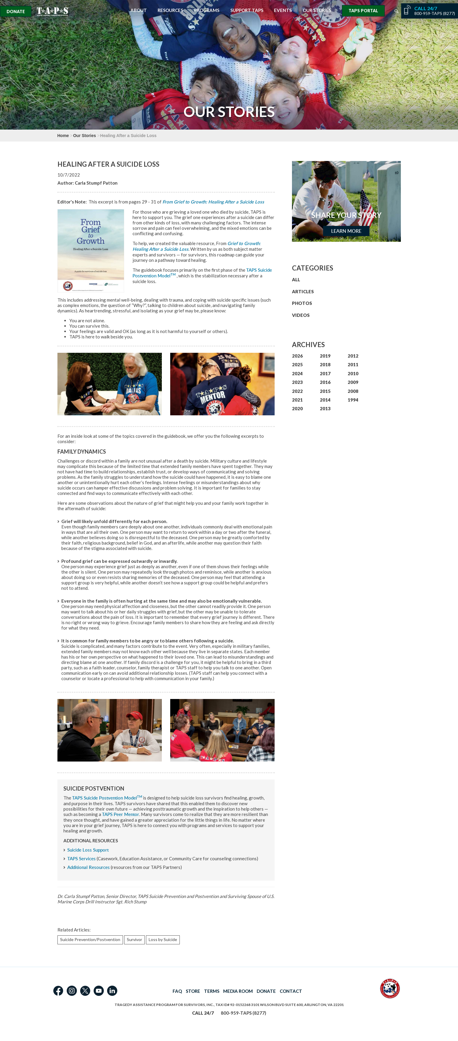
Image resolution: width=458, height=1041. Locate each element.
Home (63, 135)
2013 (325, 408)
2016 (325, 382)
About (138, 10)
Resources (170, 10)
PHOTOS (302, 303)
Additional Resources (88, 867)
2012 (353, 355)
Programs (206, 10)
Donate (16, 11)
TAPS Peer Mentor (120, 814)
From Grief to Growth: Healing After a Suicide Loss (213, 202)
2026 (297, 355)
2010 (353, 373)
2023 (297, 382)
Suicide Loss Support (88, 850)
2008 (353, 391)
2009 (353, 382)
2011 (353, 364)
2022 (297, 391)
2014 (325, 399)
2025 (297, 364)
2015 (325, 391)
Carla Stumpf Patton (96, 183)
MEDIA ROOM (238, 991)
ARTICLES (303, 291)
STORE (193, 991)
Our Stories (317, 10)
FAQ (177, 991)
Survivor (134, 939)
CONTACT (291, 991)
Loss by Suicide (163, 939)
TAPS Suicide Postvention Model (107, 798)
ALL (296, 279)
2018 (325, 364)
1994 (353, 399)
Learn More (346, 231)
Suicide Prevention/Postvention (90, 939)
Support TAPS (246, 10)
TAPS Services (81, 858)
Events (283, 10)
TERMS (211, 991)
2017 (325, 373)
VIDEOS (301, 315)
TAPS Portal (363, 10)
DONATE (266, 991)
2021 (297, 399)
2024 (297, 373)
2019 (325, 355)
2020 (297, 408)
